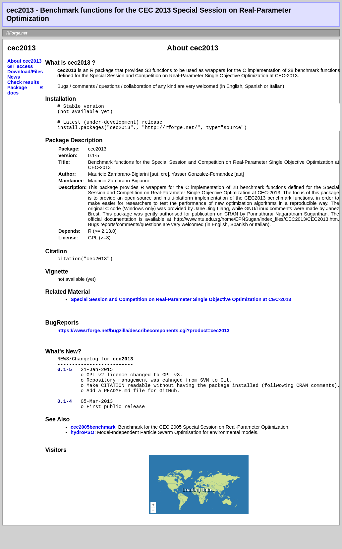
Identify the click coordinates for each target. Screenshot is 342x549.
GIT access (20, 66)
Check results (23, 82)
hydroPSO (82, 453)
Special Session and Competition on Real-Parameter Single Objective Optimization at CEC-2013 (181, 307)
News (13, 77)
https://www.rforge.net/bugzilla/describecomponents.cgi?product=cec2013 (143, 338)
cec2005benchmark (93, 448)
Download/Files (25, 71)
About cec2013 (24, 61)
